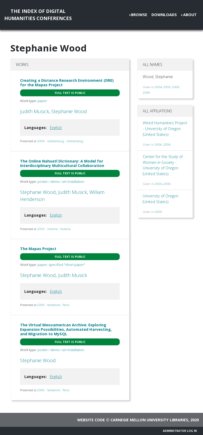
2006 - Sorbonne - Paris (53, 305)
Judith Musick (34, 111)
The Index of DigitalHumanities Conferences (38, 14)
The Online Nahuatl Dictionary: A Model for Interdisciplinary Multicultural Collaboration (62, 163)
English (56, 127)
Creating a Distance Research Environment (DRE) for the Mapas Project (67, 82)
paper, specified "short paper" (61, 264)
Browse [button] (139, 14)
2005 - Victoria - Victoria (54, 229)
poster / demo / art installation (61, 181)
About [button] (190, 14)
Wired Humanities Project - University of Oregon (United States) (165, 128)
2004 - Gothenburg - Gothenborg (60, 141)
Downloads (164, 14)
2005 (167, 87)
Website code (91, 419)
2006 (175, 87)
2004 (158, 87)
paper (42, 100)
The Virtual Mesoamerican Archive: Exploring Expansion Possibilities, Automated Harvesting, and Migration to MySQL (66, 329)
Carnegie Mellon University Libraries (149, 419)
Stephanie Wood (69, 111)
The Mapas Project (38, 248)
